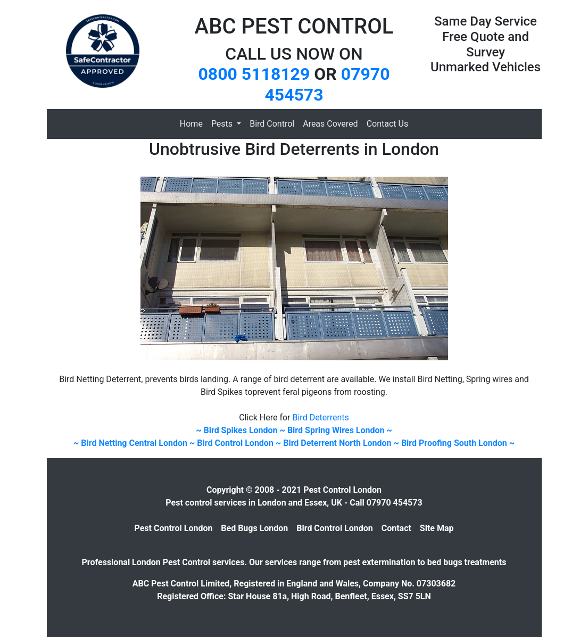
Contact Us (388, 124)
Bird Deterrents (321, 417)
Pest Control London (174, 528)
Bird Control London (334, 528)
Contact (396, 528)
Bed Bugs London (254, 528)
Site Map (437, 528)
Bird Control (272, 124)
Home (191, 124)
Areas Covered (330, 124)
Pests (223, 124)
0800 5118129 (254, 74)
